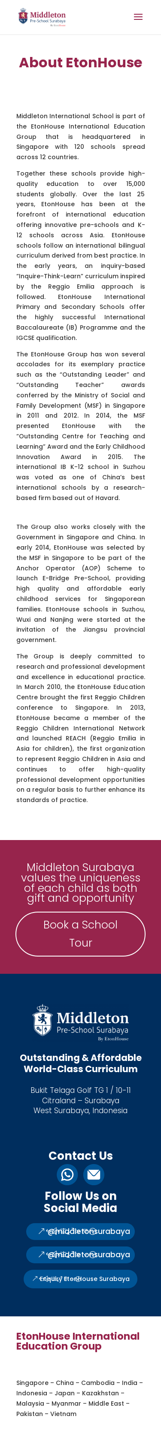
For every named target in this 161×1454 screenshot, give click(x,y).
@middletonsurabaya (89, 1231)
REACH (76, 738)
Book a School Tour (80, 934)
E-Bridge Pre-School (76, 578)
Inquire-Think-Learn (50, 276)
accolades (33, 364)
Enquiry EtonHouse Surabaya (85, 1279)
